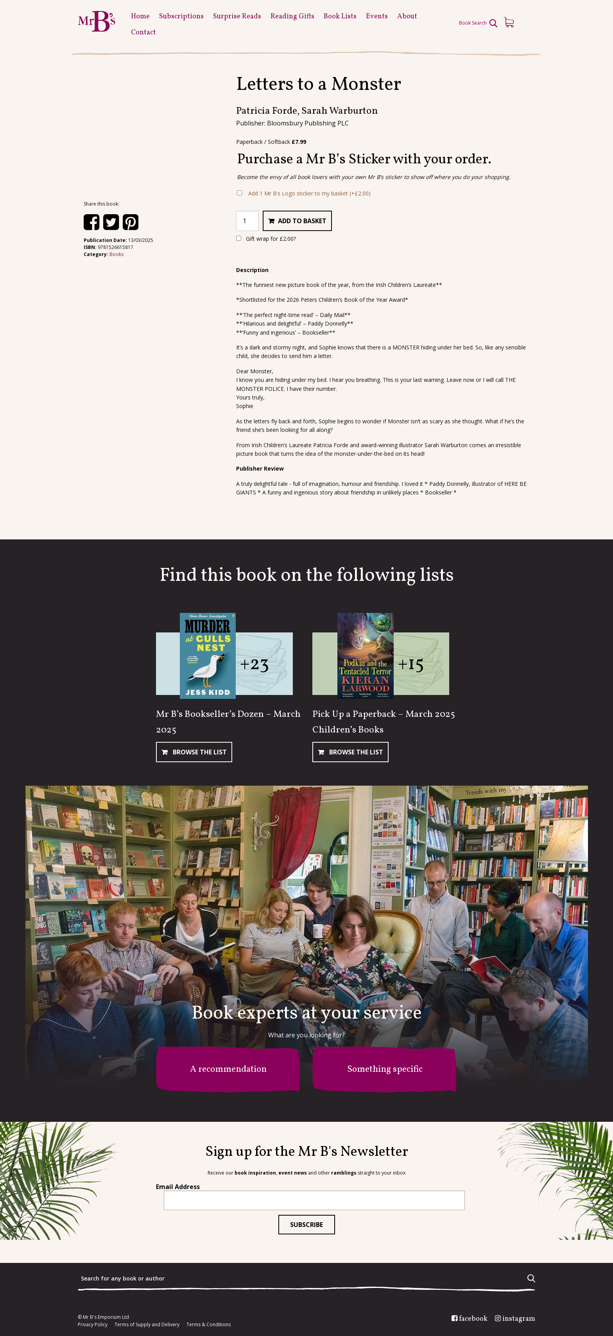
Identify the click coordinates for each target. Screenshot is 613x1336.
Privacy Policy (93, 1324)
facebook (473, 1319)
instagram (518, 1319)
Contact (143, 33)
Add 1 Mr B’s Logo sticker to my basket (309, 193)
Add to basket (302, 221)
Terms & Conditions (208, 1324)
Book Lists (340, 16)
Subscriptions (181, 16)
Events (377, 16)
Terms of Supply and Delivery (147, 1324)
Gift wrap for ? (266, 238)
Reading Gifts (292, 16)
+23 (254, 664)
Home (140, 16)
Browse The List (199, 752)
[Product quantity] (247, 221)
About (407, 16)
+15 (411, 664)
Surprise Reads (237, 16)
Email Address (178, 1187)
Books (116, 254)
